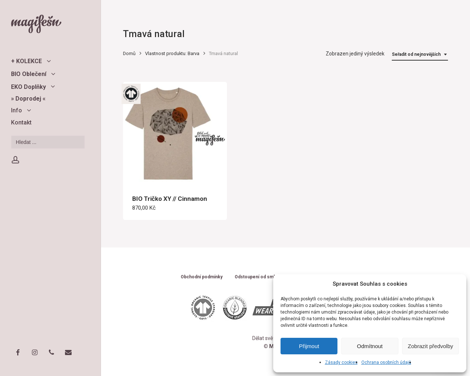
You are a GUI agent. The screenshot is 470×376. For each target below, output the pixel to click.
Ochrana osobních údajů (386, 362)
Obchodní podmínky (202, 277)
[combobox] (420, 54)
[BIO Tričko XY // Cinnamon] (175, 134)
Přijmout (309, 346)
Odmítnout (370, 346)
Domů (129, 53)
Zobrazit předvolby (430, 346)
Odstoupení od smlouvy (260, 277)
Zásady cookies (341, 362)
